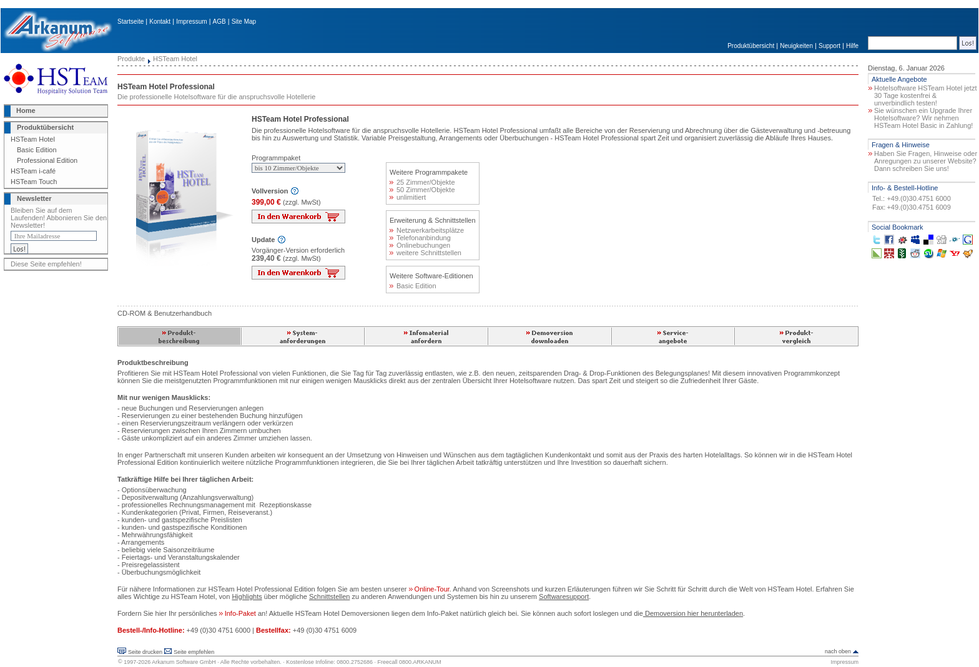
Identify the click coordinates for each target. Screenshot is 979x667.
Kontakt (159, 21)
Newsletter (34, 198)
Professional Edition (47, 160)
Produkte (131, 58)
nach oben (838, 651)
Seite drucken (145, 652)
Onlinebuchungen (420, 245)
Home (26, 110)
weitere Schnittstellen (425, 252)
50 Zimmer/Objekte (422, 189)
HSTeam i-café (33, 171)
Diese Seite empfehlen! (46, 264)
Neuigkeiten (796, 45)
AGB (219, 21)
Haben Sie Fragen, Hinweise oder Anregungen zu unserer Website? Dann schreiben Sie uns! (925, 161)
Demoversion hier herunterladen (693, 613)
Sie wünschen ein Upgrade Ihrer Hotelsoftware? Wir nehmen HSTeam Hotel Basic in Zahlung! (923, 118)
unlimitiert (408, 197)
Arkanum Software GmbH (184, 662)
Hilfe (852, 45)
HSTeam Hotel (33, 139)
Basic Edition (37, 149)
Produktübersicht (750, 45)
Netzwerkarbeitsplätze (427, 230)
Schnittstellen (329, 596)
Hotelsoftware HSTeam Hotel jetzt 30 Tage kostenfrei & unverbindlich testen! (925, 95)
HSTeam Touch (34, 181)
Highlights (247, 596)
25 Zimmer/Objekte (422, 182)
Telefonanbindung (420, 237)
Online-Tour (429, 589)
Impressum (191, 21)
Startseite (130, 21)
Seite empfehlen (194, 652)
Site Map (244, 21)
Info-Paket (238, 613)
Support (829, 45)
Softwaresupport (564, 596)
